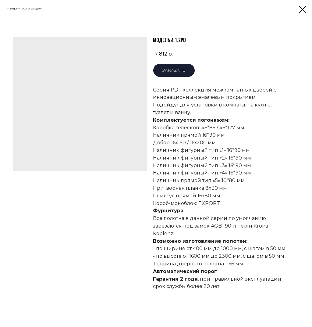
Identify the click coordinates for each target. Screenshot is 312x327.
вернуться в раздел (26, 8)
